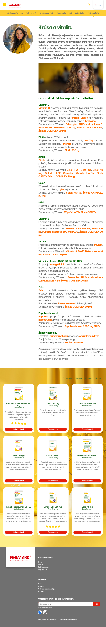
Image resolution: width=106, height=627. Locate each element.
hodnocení (88, 378)
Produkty (41, 562)
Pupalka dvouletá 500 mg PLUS (60, 231)
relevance (78, 378)
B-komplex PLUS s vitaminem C (84, 124)
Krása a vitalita (93, 13)
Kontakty (41, 592)
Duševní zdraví (80, 13)
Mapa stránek (42, 570)
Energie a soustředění (47, 13)
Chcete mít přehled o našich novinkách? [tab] (56, 599)
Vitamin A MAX (75, 251)
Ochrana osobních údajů (46, 589)
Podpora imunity (31, 13)
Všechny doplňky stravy (15, 13)
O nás (40, 584)
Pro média (41, 586)
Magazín (41, 565)
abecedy (98, 378)
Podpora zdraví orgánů (64, 13)
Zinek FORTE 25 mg (79, 169)
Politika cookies (43, 567)
